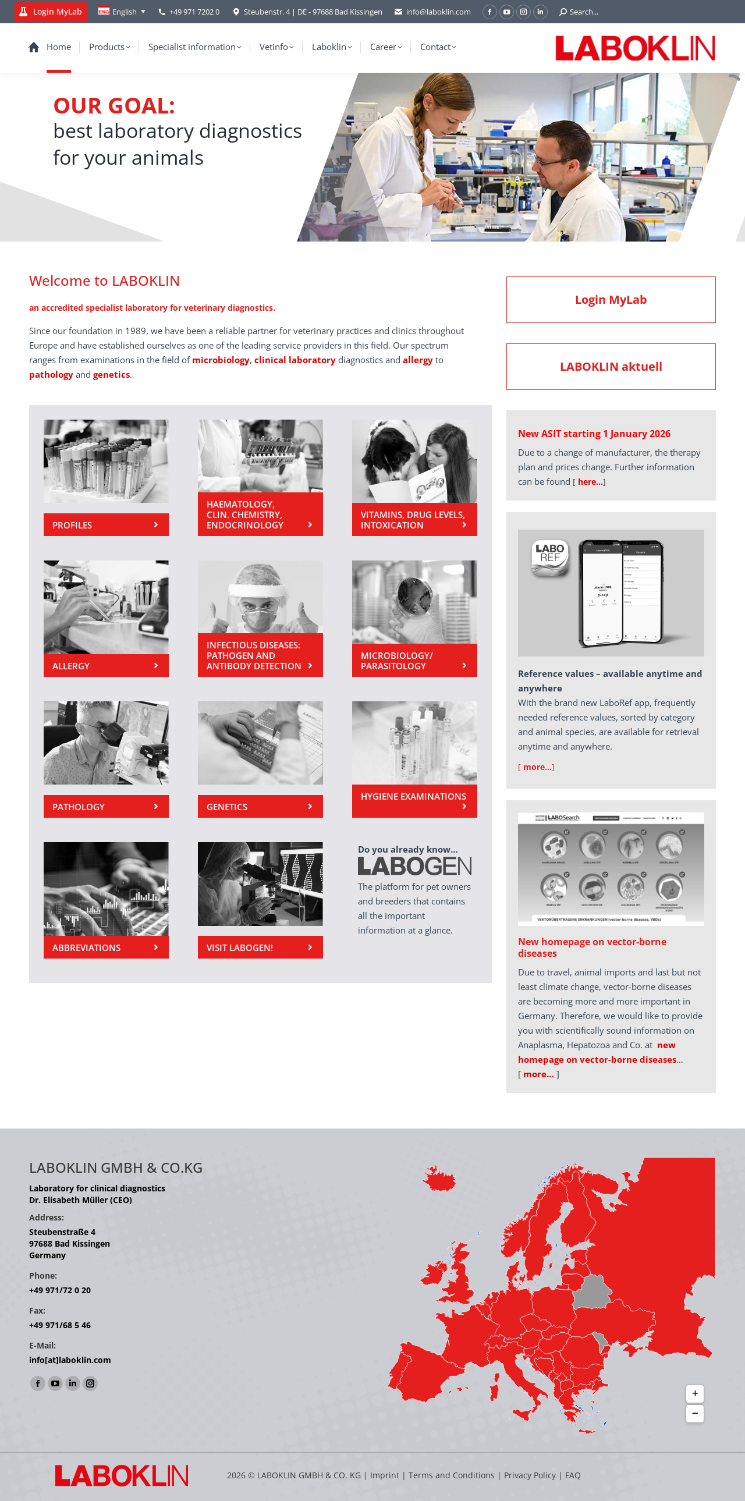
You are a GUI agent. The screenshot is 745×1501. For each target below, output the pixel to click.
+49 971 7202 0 (194, 11)
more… (538, 1074)
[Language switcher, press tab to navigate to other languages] (122, 11)
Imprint (384, 1475)
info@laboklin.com (432, 11)
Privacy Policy (530, 1475)
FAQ (573, 1475)
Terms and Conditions (453, 1475)
